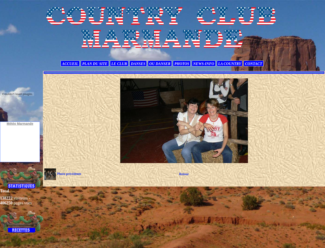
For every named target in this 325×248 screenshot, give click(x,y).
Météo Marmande (20, 124)
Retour (184, 174)
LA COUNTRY (229, 64)
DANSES (138, 64)
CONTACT (253, 64)
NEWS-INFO (203, 64)
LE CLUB (119, 64)
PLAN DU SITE (94, 64)
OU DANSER (159, 64)
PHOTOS (181, 64)
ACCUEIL (70, 64)
